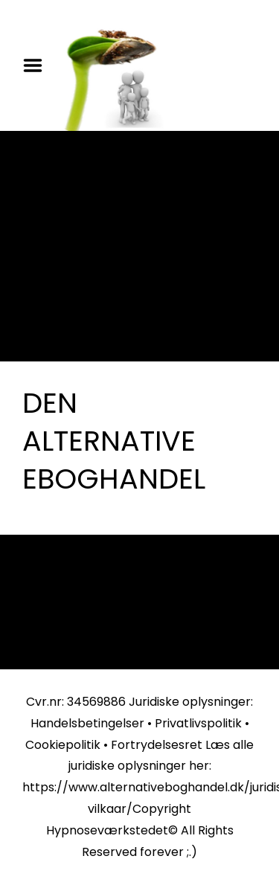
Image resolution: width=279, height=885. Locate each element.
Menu (38, 65)
